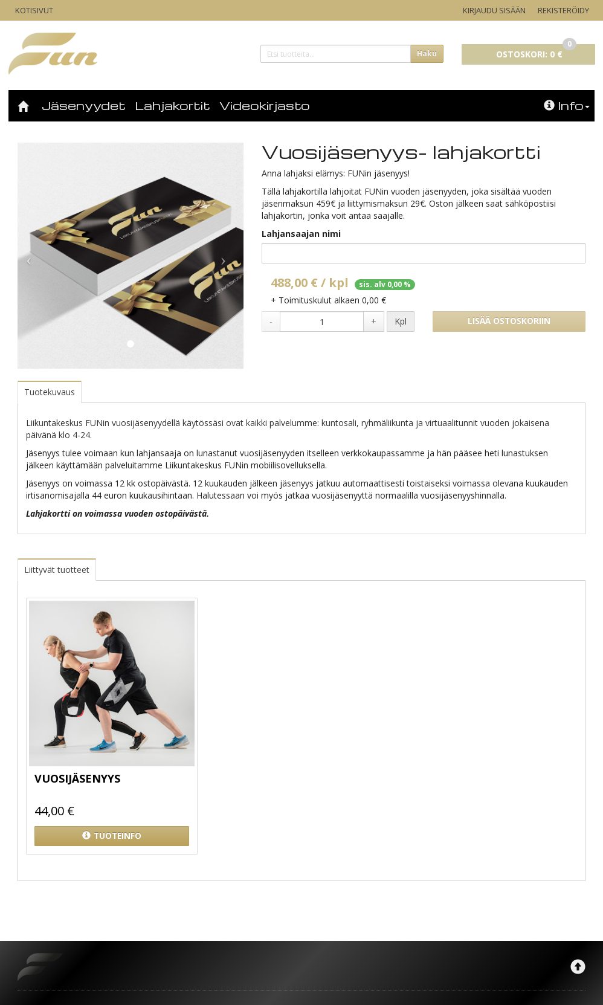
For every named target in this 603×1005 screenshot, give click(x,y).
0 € (536, 52)
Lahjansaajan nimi (301, 233)
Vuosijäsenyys (77, 778)
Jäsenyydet (84, 105)
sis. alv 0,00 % (385, 284)
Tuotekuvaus (49, 392)
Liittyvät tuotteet (56, 569)
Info (567, 105)
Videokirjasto (264, 105)
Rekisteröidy (563, 10)
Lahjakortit (172, 105)
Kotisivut (34, 10)
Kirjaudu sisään (494, 10)
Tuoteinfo (111, 835)
